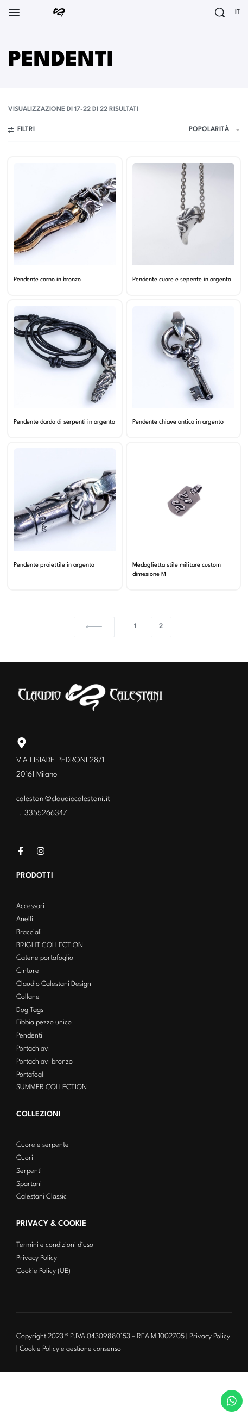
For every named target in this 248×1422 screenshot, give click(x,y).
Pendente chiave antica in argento (178, 422)
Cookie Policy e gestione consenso (70, 1348)
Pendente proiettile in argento (54, 565)
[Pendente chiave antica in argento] (183, 357)
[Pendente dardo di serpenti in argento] (65, 357)
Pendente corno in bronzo (47, 279)
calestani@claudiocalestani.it (63, 799)
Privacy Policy (209, 1336)
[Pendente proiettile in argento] (65, 499)
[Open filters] (21, 131)
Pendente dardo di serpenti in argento (64, 422)
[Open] (14, 12)
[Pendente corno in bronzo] (65, 214)
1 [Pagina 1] (135, 626)
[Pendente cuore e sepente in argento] (183, 214)
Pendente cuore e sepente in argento (181, 279)
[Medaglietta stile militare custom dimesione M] (183, 499)
